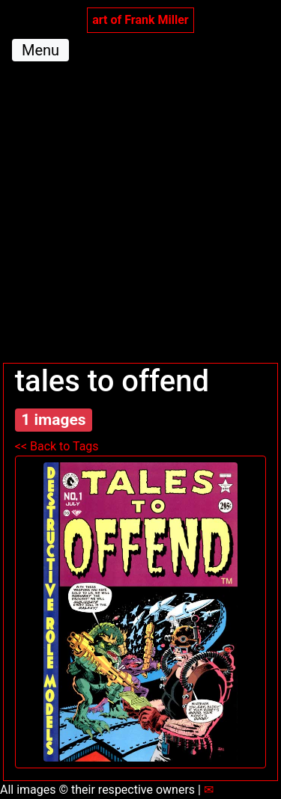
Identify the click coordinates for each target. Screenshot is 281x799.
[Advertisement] (140, 215)
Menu (40, 50)
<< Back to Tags (57, 446)
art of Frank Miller (140, 20)
